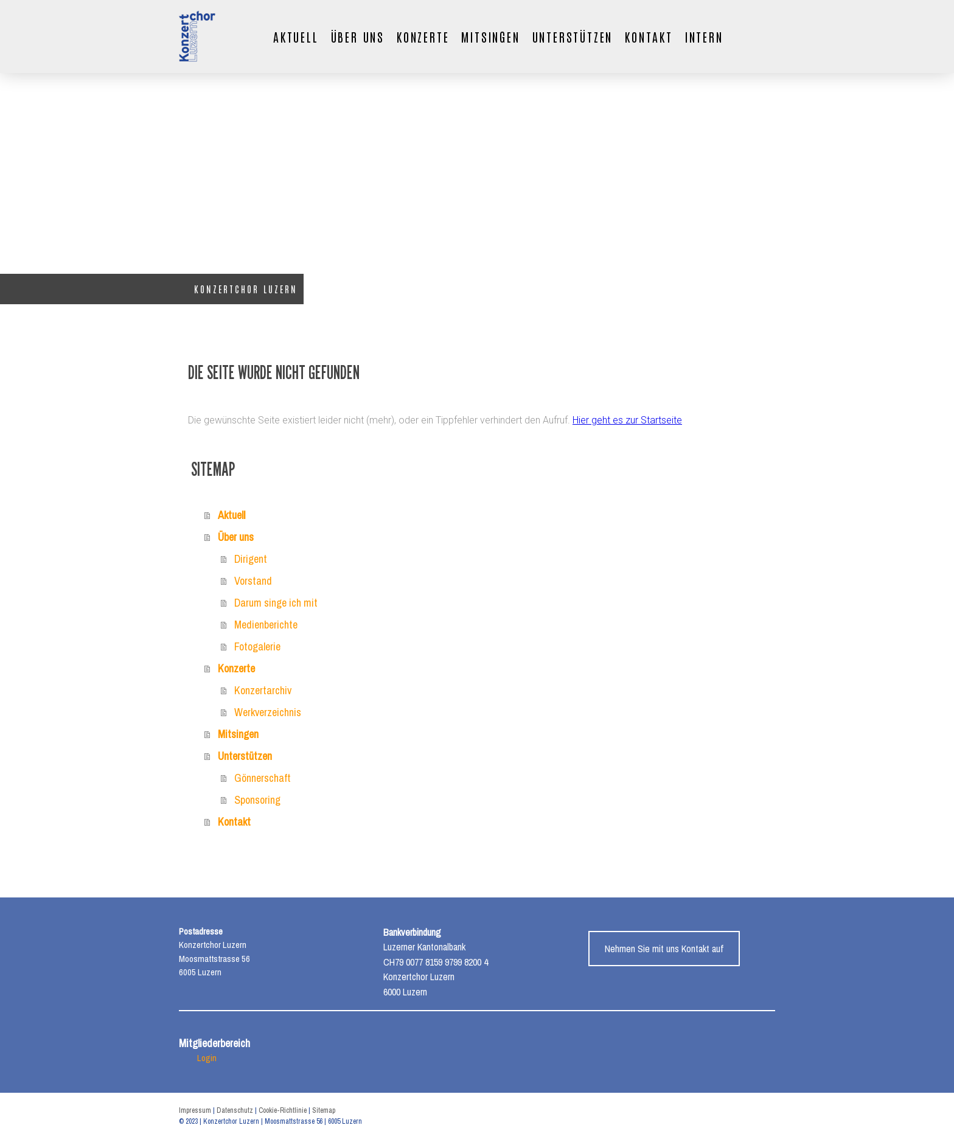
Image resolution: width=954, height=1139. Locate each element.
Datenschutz (235, 1110)
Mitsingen (490, 36)
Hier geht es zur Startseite (627, 420)
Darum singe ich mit (276, 602)
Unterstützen (572, 36)
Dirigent (250, 558)
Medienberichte (266, 624)
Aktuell (296, 36)
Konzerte (423, 36)
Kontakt (649, 36)
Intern (704, 36)
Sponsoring (257, 799)
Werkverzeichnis (267, 712)
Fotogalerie (257, 646)
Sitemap (323, 1110)
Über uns (358, 36)
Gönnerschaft (262, 777)
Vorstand (253, 580)
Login (207, 1057)
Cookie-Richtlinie (283, 1110)
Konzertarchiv (262, 690)
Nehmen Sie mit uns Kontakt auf (664, 948)
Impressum (195, 1110)
